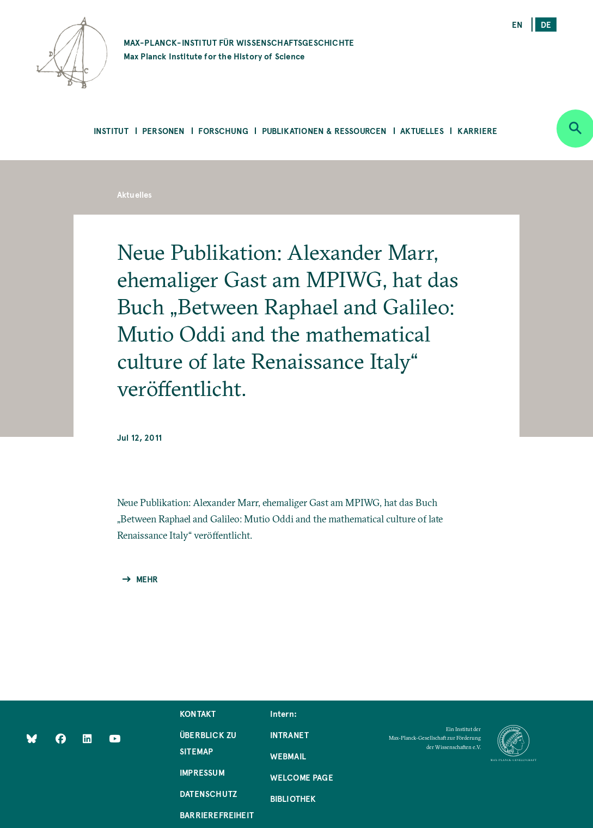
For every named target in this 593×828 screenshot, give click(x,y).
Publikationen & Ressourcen (324, 130)
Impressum (202, 772)
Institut (111, 130)
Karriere (477, 130)
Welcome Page (301, 777)
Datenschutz (208, 793)
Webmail (288, 756)
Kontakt (198, 713)
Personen (163, 130)
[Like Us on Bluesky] (32, 738)
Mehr (147, 579)
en (517, 24)
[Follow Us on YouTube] (114, 738)
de (546, 24)
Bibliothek (293, 798)
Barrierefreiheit (217, 814)
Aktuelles (422, 130)
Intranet (289, 734)
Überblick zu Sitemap (208, 743)
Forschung (223, 130)
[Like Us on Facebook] (62, 738)
